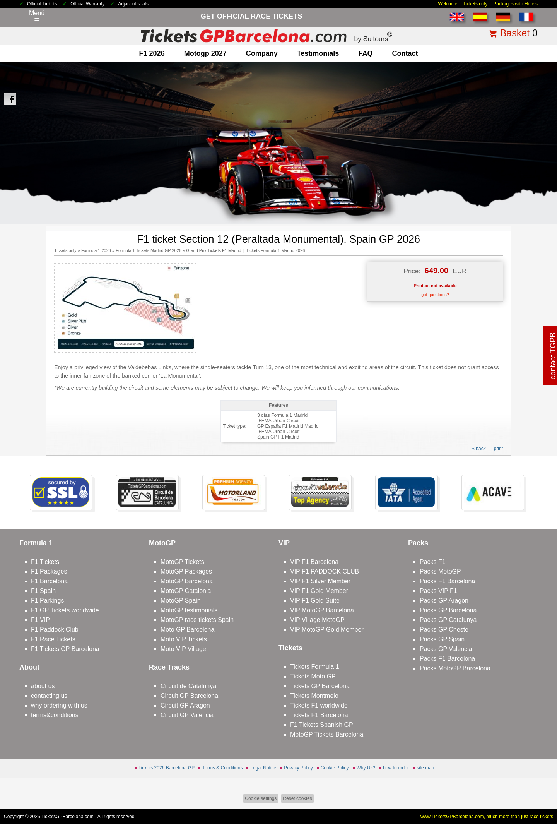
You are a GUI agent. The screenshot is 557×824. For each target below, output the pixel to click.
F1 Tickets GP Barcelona (65, 649)
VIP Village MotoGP (317, 620)
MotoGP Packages (186, 571)
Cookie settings (261, 798)
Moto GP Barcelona (187, 629)
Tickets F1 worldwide (319, 705)
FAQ (365, 53)
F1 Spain (43, 591)
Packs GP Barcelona (448, 610)
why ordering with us (59, 705)
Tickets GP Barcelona (320, 686)
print (498, 448)
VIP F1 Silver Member (320, 581)
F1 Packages (49, 571)
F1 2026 (152, 53)
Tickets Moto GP (313, 676)
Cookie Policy (335, 768)
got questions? (435, 294)
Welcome (448, 4)
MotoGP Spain (181, 600)
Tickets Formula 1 (314, 666)
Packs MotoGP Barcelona (455, 668)
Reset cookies (297, 798)
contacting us (49, 695)
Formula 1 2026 (96, 250)
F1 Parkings (47, 600)
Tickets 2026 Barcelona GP (166, 768)
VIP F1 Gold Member (319, 591)
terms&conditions (55, 715)
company (262, 53)
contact (405, 53)
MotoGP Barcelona (187, 581)
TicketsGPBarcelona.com (67, 816)
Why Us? (366, 768)
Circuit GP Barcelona (189, 695)
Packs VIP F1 (438, 591)
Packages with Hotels (515, 4)
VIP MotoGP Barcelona (322, 610)
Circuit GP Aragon (185, 705)
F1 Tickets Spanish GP (321, 724)
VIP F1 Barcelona (314, 561)
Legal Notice (263, 768)
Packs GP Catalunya (448, 620)
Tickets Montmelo (314, 695)
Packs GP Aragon (444, 600)
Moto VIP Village (183, 649)
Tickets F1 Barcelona (319, 715)
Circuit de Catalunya (188, 686)
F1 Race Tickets (53, 639)
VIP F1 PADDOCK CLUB (324, 571)
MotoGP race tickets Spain (197, 620)
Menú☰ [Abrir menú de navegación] (36, 17)
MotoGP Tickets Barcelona (326, 734)
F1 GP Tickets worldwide (65, 610)
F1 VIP (40, 620)
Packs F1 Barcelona (447, 581)
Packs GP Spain (442, 639)
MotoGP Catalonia (186, 591)
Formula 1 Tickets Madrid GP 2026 (148, 250)
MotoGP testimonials (189, 610)
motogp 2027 (205, 53)
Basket (515, 32)
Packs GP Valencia (446, 649)
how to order (396, 768)
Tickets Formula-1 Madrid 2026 (275, 250)
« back (478, 448)
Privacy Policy (298, 768)
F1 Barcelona (49, 581)
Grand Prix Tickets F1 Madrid (213, 250)
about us (43, 686)
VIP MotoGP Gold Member (327, 629)
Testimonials (318, 53)
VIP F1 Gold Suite (315, 600)
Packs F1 (433, 561)
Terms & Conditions (222, 768)
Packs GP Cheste (444, 629)
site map (425, 768)
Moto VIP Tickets (184, 639)
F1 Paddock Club (55, 629)
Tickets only (475, 4)
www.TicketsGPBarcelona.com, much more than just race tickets (486, 816)
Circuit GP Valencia (187, 715)
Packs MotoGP (440, 571)
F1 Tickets (45, 561)
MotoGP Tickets (182, 561)
